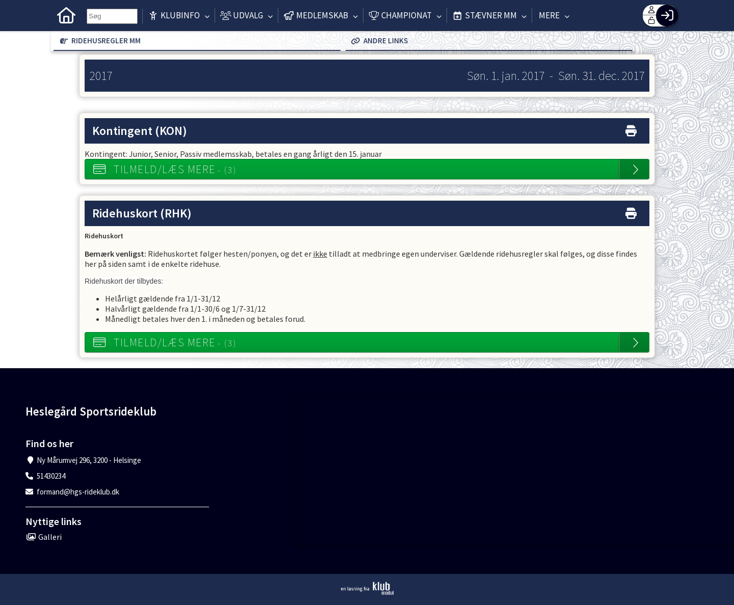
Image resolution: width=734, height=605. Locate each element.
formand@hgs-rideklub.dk (78, 492)
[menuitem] (66, 15)
